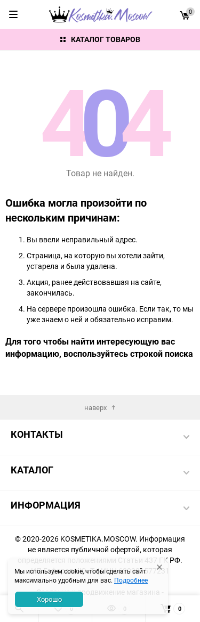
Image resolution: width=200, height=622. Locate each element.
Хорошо (49, 599)
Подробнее (131, 580)
